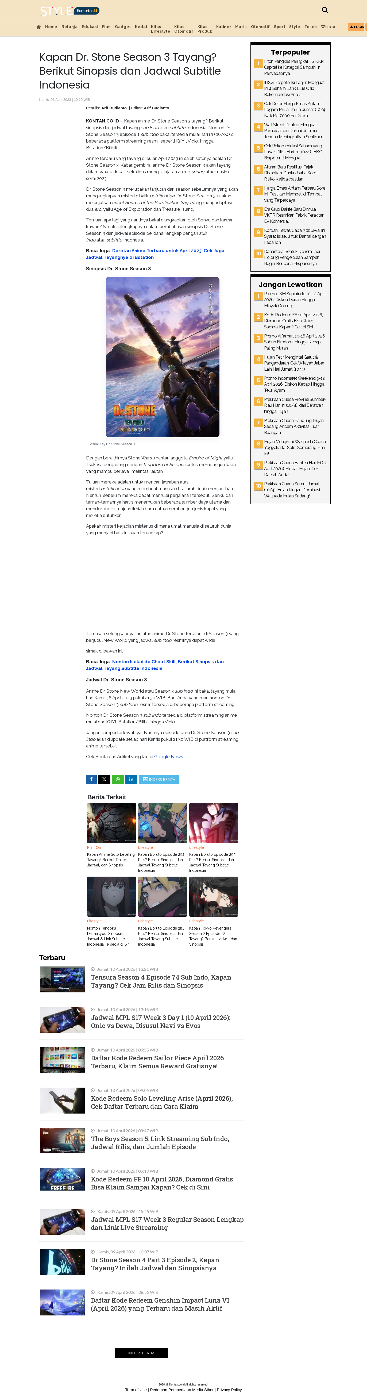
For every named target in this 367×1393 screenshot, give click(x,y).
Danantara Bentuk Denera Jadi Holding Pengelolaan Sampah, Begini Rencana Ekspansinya (292, 257)
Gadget (123, 27)
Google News (168, 756)
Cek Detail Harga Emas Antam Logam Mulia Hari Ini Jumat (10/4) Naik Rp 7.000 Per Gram (295, 109)
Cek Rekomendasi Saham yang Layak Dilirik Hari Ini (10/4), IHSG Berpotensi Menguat (293, 151)
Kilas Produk (205, 29)
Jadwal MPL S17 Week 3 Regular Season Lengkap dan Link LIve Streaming (167, 1223)
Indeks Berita (141, 1353)
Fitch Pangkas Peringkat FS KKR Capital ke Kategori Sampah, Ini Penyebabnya (294, 67)
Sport (279, 27)
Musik (241, 27)
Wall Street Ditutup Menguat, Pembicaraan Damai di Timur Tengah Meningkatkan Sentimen (293, 130)
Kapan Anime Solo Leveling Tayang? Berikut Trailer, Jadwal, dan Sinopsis (111, 859)
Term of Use (136, 1389)
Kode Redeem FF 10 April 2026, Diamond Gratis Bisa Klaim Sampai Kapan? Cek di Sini (162, 1183)
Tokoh (310, 27)
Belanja (69, 27)
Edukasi (90, 27)
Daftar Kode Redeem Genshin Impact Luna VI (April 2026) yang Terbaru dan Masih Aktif (160, 1304)
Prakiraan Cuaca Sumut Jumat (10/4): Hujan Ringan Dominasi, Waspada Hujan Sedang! (292, 489)
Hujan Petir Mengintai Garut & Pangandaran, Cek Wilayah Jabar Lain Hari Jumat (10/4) (294, 363)
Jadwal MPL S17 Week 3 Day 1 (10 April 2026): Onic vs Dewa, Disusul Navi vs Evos (160, 1021)
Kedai (141, 27)
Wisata (328, 27)
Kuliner (223, 27)
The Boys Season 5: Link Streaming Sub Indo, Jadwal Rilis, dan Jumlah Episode (160, 1142)
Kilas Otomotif (183, 29)
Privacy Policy (229, 1389)
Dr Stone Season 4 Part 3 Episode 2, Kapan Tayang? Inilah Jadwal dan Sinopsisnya (155, 1263)
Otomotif (260, 27)
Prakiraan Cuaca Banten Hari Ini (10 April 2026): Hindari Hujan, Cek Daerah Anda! (295, 468)
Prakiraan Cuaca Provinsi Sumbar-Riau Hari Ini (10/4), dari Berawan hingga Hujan (295, 405)
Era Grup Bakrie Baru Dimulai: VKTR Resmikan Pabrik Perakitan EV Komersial (294, 215)
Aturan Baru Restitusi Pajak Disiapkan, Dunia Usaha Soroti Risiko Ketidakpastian (291, 173)
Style (294, 27)
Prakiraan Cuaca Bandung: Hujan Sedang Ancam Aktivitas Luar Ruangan (294, 426)
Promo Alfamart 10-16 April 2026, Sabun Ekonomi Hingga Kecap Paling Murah (295, 342)
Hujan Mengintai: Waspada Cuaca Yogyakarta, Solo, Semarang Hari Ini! (295, 447)
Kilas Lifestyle (160, 29)
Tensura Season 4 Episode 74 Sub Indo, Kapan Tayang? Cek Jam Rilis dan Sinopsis (161, 981)
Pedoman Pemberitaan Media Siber (182, 1389)
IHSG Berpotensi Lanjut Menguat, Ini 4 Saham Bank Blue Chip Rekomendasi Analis (295, 88)
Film (106, 27)
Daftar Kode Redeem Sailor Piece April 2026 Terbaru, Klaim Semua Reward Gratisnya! (157, 1061)
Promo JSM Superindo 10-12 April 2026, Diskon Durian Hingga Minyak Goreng (295, 299)
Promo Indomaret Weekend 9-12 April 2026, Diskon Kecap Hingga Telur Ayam (294, 384)
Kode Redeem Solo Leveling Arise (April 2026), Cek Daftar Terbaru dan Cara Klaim (162, 1102)
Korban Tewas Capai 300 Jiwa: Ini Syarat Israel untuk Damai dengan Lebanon (295, 236)
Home (51, 27)
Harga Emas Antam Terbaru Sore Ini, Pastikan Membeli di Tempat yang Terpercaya (294, 194)
